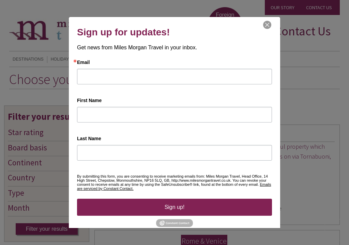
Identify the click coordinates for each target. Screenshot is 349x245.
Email (83, 62)
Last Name (89, 138)
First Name (89, 100)
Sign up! (175, 207)
